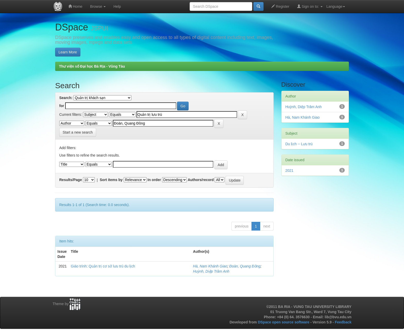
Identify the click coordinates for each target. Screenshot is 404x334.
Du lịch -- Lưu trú (299, 144)
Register (280, 6)
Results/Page (70, 180)
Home (75, 6)
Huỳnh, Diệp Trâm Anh (211, 271)
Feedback (343, 322)
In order (154, 180)
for (61, 106)
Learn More (67, 52)
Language (335, 6)
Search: (65, 98)
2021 (289, 170)
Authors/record (201, 180)
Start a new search (78, 132)
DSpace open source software (284, 322)
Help (117, 6)
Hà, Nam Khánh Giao (210, 266)
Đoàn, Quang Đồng (244, 266)
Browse (98, 6)
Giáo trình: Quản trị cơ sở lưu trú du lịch (103, 266)
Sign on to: (310, 6)
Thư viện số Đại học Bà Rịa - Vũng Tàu (92, 66)
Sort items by (111, 180)
